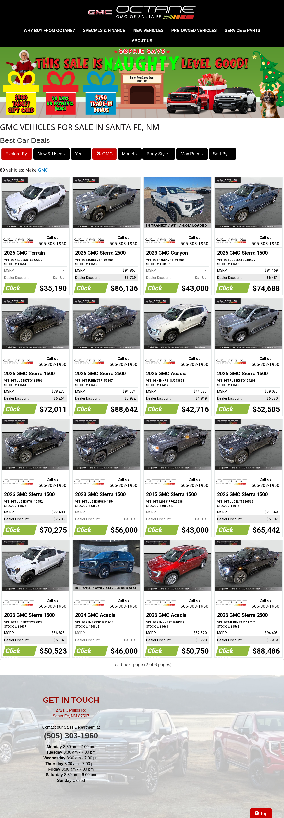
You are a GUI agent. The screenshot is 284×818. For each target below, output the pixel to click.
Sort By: (222, 153)
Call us (52, 241)
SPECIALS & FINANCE (104, 30)
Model (129, 153)
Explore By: (16, 153)
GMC (104, 153)
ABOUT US (142, 41)
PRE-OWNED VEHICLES (194, 30)
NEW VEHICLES (148, 30)
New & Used (52, 153)
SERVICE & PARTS (242, 30)
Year (81, 153)
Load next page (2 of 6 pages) (142, 664)
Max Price (192, 153)
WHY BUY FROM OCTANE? (49, 30)
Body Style (159, 153)
